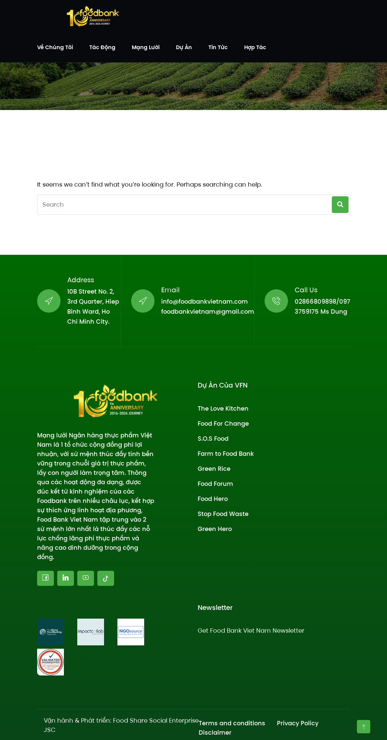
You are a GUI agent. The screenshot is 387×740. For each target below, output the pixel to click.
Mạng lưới (146, 47)
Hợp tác (255, 47)
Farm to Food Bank (226, 453)
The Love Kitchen (223, 408)
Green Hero (215, 529)
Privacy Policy (297, 723)
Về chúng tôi (55, 47)
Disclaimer (215, 732)
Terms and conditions (232, 723)
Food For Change (223, 423)
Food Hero (213, 499)
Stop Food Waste (223, 514)
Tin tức (218, 47)
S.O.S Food (213, 438)
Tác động (102, 47)
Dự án (184, 47)
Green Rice (214, 468)
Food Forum (215, 484)
